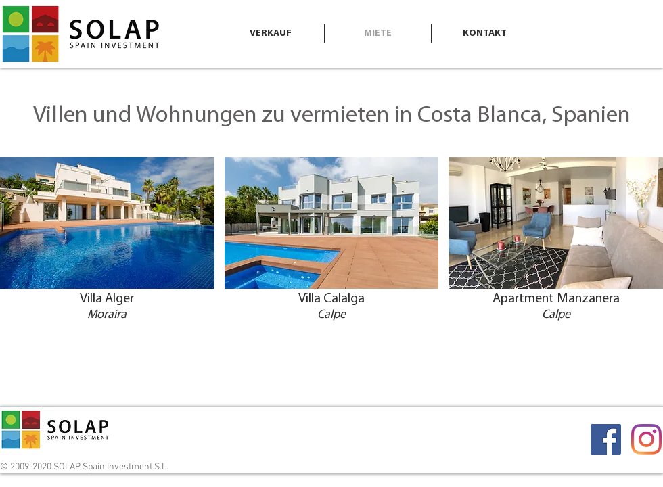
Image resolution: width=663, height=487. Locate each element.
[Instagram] (646, 439)
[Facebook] (606, 439)
